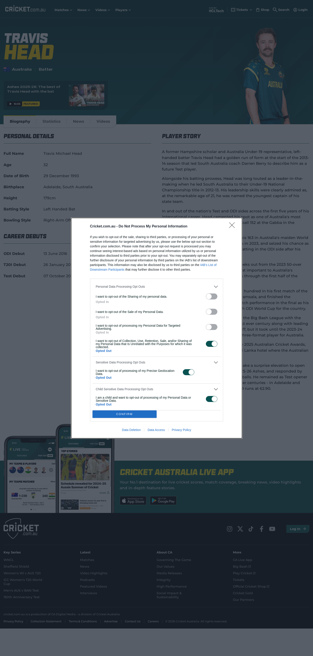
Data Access (156, 430)
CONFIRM (124, 414)
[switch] (211, 296)
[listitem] (156, 286)
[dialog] (156, 328)
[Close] (233, 226)
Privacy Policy (181, 430)
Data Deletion (131, 430)
